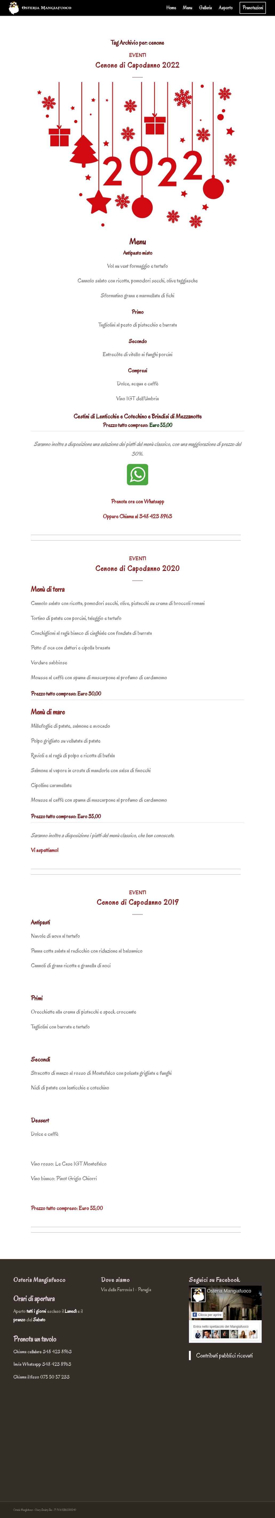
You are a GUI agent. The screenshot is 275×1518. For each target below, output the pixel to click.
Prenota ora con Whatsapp (137, 501)
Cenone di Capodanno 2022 (137, 65)
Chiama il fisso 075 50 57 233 (41, 1377)
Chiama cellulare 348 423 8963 (42, 1351)
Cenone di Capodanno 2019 (138, 902)
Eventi (137, 55)
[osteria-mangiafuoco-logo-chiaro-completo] (40, 8)
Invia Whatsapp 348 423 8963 (42, 1364)
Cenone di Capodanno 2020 (137, 568)
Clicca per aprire (207, 1315)
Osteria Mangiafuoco (229, 1291)
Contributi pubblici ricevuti (224, 1355)
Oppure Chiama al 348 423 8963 (137, 516)
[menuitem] (171, 8)
